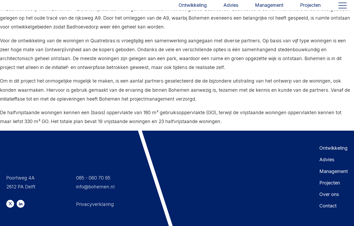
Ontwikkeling (193, 11)
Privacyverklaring (95, 204)
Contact (328, 205)
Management (269, 11)
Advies (230, 11)
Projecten (310, 11)
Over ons (329, 194)
